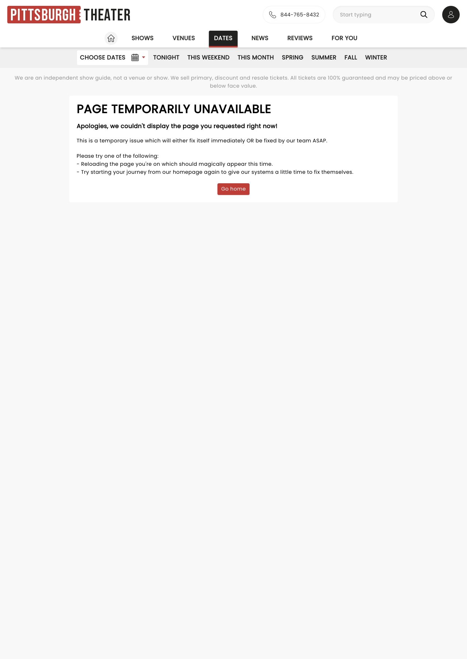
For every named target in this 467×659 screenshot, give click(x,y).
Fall (350, 57)
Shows (142, 38)
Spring (293, 57)
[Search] (425, 15)
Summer (323, 57)
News (259, 38)
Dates (223, 38)
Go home (233, 188)
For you (345, 38)
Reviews (300, 38)
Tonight (166, 57)
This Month (256, 57)
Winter (376, 57)
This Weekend (208, 57)
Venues (184, 38)
